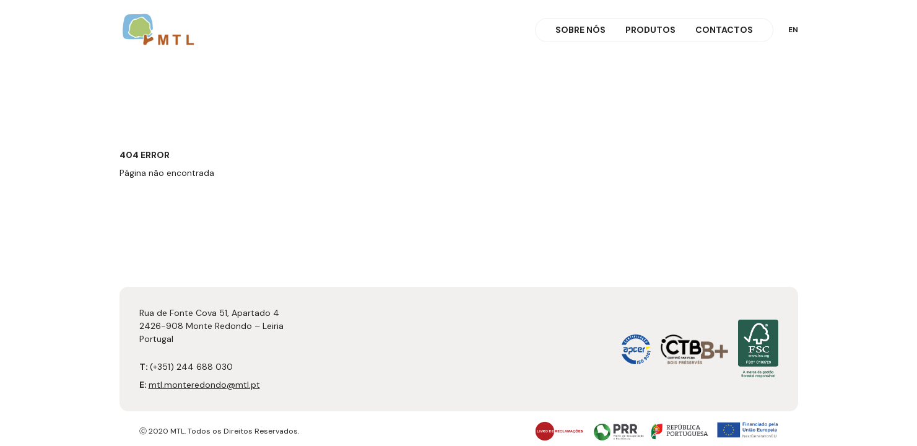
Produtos (650, 29)
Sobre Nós (580, 29)
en (793, 30)
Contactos (724, 29)
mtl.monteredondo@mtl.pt (204, 384)
